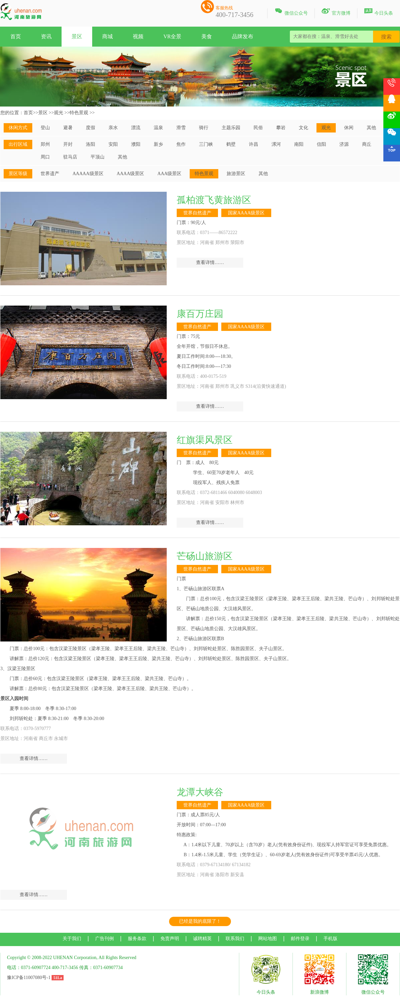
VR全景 (172, 36)
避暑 (68, 127)
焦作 (181, 144)
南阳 (298, 144)
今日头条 (378, 12)
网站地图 (267, 938)
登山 (45, 127)
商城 (107, 36)
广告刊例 (104, 938)
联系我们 (235, 938)
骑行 (203, 127)
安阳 (113, 144)
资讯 (46, 36)
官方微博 (335, 12)
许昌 (253, 144)
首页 (15, 36)
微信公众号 (291, 12)
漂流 (135, 127)
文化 (303, 127)
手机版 (330, 938)
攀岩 (281, 127)
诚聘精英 (202, 938)
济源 (344, 144)
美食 (206, 36)
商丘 (366, 144)
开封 (68, 144)
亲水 (113, 127)
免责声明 (169, 938)
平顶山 (97, 156)
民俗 (258, 127)
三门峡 (206, 144)
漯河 (276, 144)
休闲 (348, 127)
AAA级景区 (169, 173)
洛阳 (90, 144)
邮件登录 (300, 938)
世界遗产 (50, 173)
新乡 (158, 144)
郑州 (45, 144)
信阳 (321, 144)
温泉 (158, 127)
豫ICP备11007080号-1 (29, 977)
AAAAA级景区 (88, 173)
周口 (45, 156)
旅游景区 (236, 173)
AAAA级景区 (130, 173)
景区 (77, 36)
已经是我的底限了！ (200, 921)
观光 (58, 112)
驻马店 (70, 156)
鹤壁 (231, 144)
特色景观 (79, 112)
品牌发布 (242, 36)
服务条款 (137, 938)
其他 (371, 127)
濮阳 (135, 144)
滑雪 (181, 127)
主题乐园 (231, 127)
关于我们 (72, 938)
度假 (90, 127)
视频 (138, 36)
